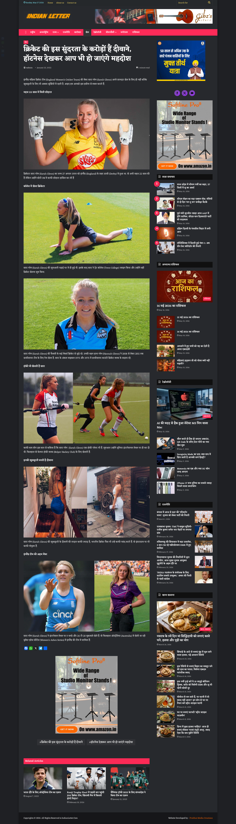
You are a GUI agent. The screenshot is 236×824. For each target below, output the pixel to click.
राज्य (55, 32)
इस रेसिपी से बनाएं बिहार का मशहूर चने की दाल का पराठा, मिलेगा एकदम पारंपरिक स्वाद (194, 669)
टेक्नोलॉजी (97, 32)
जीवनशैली (110, 32)
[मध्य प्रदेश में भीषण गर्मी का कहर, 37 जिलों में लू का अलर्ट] (166, 189)
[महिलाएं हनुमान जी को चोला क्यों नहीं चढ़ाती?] (166, 365)
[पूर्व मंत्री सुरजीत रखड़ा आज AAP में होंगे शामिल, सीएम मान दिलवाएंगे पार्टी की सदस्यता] (166, 218)
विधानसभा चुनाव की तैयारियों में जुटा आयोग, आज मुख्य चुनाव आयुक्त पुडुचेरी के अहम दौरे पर (173, 560)
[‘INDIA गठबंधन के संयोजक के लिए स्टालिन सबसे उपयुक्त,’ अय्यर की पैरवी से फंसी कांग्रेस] (204, 577)
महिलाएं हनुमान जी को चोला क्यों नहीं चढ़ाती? (193, 362)
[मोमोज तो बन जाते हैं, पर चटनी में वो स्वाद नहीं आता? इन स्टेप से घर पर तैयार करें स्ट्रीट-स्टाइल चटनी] (166, 701)
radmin (29, 68)
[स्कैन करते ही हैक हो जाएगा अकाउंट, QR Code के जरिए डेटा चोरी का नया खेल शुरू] (166, 443)
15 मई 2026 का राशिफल (188, 317)
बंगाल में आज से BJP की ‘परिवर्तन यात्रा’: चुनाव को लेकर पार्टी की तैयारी (173, 514)
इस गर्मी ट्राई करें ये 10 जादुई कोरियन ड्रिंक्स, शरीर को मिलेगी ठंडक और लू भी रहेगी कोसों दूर (194, 685)
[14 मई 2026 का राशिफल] (166, 336)
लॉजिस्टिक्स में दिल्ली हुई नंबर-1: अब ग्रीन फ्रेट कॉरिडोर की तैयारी (193, 244)
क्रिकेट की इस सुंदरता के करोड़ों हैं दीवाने (62, 742)
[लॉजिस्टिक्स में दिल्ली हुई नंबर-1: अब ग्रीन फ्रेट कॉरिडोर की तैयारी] (166, 248)
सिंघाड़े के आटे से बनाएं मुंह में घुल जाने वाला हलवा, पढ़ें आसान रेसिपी (194, 653)
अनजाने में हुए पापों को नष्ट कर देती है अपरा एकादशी (193, 348)
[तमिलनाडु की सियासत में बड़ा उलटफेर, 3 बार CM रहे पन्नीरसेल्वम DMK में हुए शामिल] (204, 546)
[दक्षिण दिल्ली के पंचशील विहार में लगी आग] (166, 233)
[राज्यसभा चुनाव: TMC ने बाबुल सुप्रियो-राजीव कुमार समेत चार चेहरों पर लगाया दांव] (204, 531)
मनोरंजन (124, 32)
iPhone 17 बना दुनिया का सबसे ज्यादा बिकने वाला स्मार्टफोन (194, 484)
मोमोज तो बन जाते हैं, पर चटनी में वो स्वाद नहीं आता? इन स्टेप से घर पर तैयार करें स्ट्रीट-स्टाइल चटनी (193, 700)
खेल (87, 32)
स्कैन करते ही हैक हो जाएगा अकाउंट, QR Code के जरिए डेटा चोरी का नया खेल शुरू (193, 442)
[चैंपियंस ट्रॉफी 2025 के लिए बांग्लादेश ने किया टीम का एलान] (130, 778)
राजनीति (66, 32)
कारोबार (77, 32)
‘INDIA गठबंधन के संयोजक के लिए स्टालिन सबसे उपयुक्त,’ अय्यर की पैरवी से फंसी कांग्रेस (174, 576)
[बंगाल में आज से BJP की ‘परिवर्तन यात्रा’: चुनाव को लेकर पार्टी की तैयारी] (204, 517)
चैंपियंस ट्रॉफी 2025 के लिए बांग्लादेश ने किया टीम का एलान (128, 794)
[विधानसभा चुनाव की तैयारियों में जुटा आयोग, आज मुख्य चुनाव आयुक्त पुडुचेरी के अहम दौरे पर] (204, 562)
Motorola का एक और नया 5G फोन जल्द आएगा (193, 470)
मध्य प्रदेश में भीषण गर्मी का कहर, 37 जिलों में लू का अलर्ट (193, 186)
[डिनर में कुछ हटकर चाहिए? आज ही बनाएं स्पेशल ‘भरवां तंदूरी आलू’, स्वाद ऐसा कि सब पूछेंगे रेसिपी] (166, 731)
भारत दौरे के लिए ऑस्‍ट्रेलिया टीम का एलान (42, 792)
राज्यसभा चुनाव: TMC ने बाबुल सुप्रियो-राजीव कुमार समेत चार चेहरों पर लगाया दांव (174, 530)
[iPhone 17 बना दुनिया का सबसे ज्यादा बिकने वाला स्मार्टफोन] (166, 488)
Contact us (71, 3)
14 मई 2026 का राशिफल (188, 332)
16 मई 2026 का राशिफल (171, 305)
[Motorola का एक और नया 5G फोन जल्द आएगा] (166, 473)
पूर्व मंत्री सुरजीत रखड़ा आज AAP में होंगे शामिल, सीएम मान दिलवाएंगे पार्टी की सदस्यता (194, 216)
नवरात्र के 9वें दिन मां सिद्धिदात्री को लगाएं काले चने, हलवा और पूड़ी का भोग (183, 638)
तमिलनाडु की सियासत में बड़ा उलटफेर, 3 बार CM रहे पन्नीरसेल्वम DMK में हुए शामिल (174, 545)
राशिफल (136, 32)
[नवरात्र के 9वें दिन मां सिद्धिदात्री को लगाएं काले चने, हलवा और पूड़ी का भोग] (185, 617)
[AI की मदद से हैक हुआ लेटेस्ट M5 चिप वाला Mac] (185, 404)
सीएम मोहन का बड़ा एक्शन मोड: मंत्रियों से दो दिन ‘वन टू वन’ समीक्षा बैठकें (194, 200)
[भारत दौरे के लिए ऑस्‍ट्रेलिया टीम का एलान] (43, 778)
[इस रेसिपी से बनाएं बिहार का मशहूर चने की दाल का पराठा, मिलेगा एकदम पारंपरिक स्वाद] (166, 671)
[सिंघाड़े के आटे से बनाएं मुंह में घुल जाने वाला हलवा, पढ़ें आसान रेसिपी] (166, 656)
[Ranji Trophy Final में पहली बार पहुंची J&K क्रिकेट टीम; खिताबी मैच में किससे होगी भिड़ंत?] (86, 778)
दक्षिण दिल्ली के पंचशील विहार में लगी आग (193, 230)
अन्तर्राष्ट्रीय (44, 32)
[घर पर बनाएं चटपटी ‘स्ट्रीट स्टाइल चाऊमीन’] (166, 717)
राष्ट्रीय (32, 32)
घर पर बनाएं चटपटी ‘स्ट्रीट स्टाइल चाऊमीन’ (191, 714)
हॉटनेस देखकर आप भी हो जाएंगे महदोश (112, 742)
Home (50, 3)
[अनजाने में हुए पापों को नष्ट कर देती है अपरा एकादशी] (166, 351)
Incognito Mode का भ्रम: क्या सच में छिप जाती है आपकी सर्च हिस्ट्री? (194, 456)
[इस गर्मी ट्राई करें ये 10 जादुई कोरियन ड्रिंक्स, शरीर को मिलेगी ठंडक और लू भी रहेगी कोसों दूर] (166, 686)
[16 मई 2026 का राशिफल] (185, 286)
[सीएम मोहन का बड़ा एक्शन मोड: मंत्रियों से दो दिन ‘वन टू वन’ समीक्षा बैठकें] (166, 203)
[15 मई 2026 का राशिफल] (166, 322)
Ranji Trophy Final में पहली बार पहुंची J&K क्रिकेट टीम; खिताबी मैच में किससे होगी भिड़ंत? (85, 795)
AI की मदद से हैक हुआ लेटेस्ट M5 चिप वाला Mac (182, 425)
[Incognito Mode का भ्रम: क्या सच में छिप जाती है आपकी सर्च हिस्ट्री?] (166, 459)
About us (60, 3)
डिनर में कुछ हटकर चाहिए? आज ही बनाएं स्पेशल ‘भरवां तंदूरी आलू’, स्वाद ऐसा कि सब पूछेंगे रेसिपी (193, 730)
